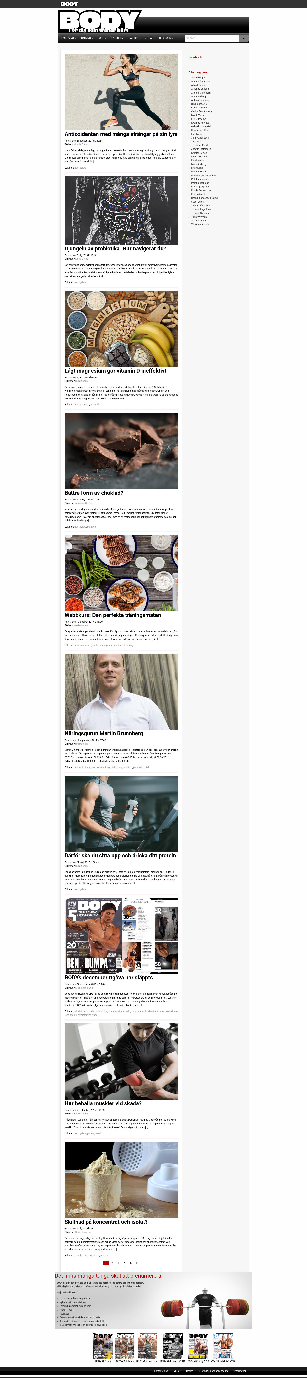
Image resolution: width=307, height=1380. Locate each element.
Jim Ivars (196, 141)
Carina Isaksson (199, 107)
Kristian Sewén (199, 153)
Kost (101, 38)
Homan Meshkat (200, 130)
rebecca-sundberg (168, 1011)
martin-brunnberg (101, 767)
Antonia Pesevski (200, 100)
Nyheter (116, 38)
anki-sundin (80, 645)
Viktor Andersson (200, 224)
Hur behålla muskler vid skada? (103, 1103)
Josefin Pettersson (201, 149)
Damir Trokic (197, 115)
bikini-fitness (81, 1011)
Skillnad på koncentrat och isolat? (106, 1222)
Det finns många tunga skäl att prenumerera (108, 1276)
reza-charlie (71, 1015)
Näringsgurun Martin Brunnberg (104, 733)
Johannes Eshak (200, 145)
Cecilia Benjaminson (201, 111)
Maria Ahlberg (198, 164)
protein (146, 767)
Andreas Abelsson (84, 503)
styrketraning (84, 1015)
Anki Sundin (81, 1113)
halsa (96, 645)
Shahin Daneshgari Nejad (204, 198)
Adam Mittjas (198, 77)
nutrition (91, 526)
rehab (98, 1133)
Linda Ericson (82, 144)
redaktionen (81, 381)
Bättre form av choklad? (94, 493)
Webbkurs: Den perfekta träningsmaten (113, 615)
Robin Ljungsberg (200, 186)
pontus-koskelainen (147, 1011)
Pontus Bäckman (200, 183)
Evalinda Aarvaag (200, 122)
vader (95, 1015)
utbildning (128, 645)
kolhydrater (85, 767)
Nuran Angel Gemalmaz (203, 175)
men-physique (116, 1011)
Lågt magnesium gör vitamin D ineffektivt (115, 371)
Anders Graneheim (201, 92)
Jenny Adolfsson (200, 137)
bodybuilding (101, 1011)
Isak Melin (196, 134)
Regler (189, 1371)
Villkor (177, 1371)
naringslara (80, 167)
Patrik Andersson (200, 179)
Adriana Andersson (201, 81)
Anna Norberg (198, 96)
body (90, 645)
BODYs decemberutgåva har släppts (109, 977)
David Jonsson (83, 1232)
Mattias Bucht (198, 171)
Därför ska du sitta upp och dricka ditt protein (120, 855)
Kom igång (67, 38)
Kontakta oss (161, 1371)
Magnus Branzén (84, 987)
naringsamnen (81, 404)
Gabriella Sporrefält (201, 126)
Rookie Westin (198, 194)
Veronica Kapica (199, 220)
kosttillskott (80, 1255)
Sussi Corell (197, 201)
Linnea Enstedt (199, 156)
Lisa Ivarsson (198, 160)
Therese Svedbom (200, 213)
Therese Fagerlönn (201, 209)
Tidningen (165, 38)
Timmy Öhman (199, 217)
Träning (86, 38)
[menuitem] (67, 38)
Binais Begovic (199, 104)
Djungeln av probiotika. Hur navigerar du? (115, 248)
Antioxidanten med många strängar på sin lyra (121, 134)
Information (240, 1371)
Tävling (132, 38)
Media (148, 38)
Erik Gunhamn (198, 119)
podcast (137, 767)
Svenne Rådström (200, 205)
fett (76, 767)
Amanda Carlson (200, 88)
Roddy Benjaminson (201, 190)
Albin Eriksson (198, 85)
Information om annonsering (213, 1371)
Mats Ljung (197, 167)
